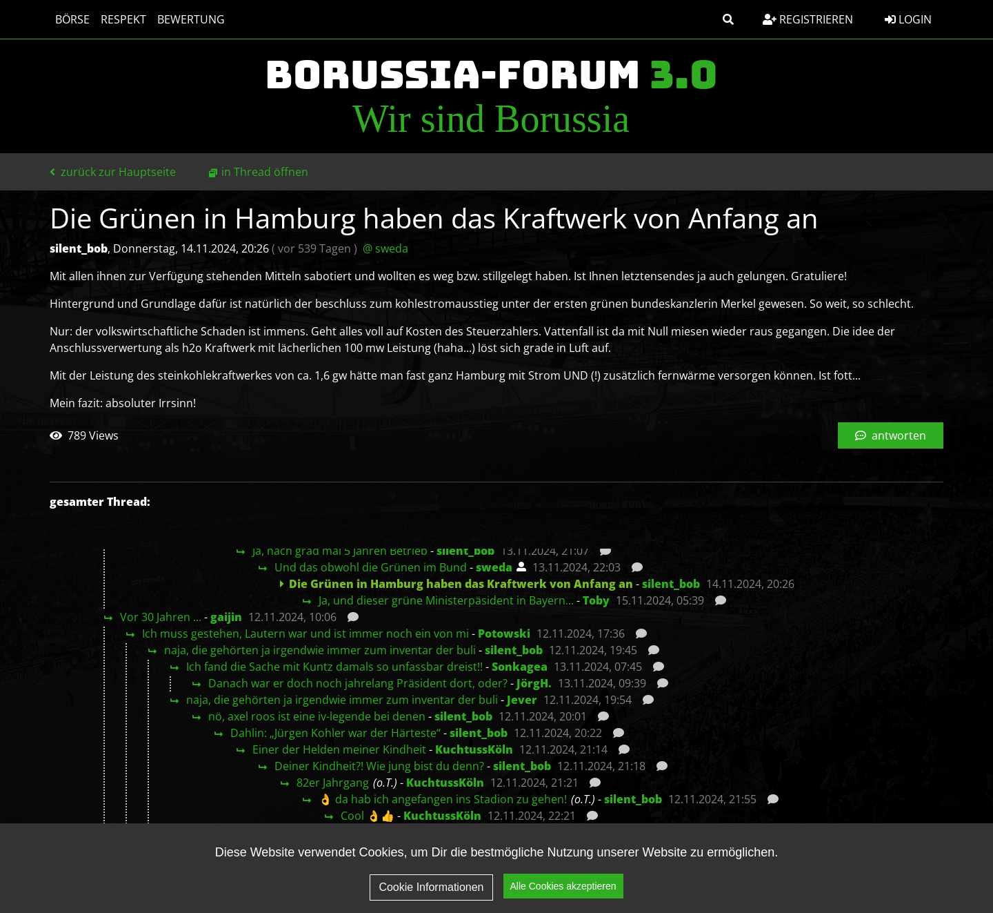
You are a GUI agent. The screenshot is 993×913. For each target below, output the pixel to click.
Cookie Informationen (431, 887)
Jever (522, 699)
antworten (890, 435)
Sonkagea (520, 666)
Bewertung (191, 19)
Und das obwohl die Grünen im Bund (371, 567)
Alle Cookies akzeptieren (563, 886)
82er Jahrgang (333, 782)
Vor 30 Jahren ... (160, 617)
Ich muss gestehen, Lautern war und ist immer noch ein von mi (305, 633)
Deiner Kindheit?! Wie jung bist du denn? (379, 766)
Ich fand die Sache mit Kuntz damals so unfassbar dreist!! (334, 666)
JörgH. (534, 683)
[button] (728, 19)
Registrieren (808, 19)
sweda (494, 567)
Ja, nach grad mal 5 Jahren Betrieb (340, 550)
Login (908, 19)
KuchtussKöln (474, 749)
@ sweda (385, 248)
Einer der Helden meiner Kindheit (339, 749)
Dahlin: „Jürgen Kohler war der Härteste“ (335, 732)
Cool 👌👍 (367, 815)
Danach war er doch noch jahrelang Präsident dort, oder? (357, 683)
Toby (596, 600)
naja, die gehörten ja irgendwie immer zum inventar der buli (320, 650)
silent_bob (465, 550)
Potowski (504, 633)
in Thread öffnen (264, 171)
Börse (72, 19)
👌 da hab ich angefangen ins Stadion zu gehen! (443, 799)
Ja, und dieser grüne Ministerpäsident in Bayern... (446, 600)
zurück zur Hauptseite (113, 171)
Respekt (123, 19)
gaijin (226, 617)
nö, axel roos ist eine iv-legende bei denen (316, 716)
